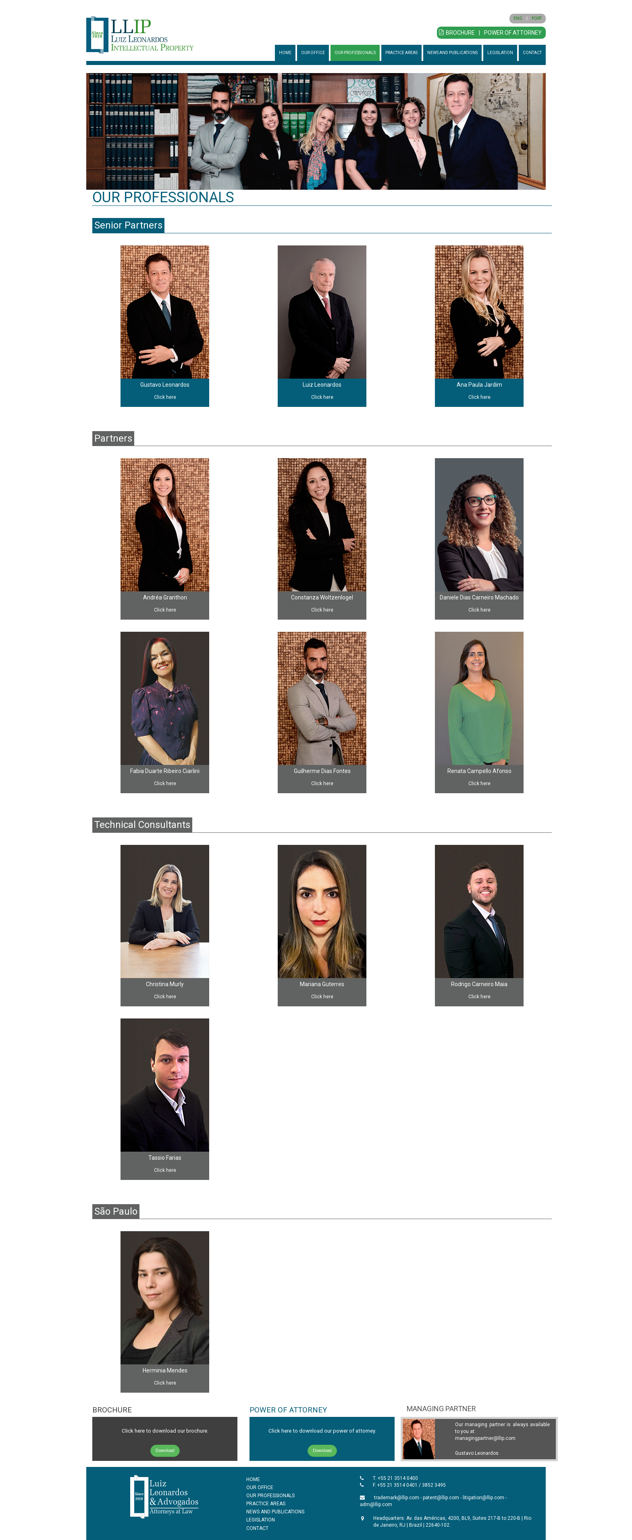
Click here (165, 397)
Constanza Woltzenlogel (322, 597)
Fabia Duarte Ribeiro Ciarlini (165, 771)
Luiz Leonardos (322, 384)
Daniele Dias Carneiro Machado (479, 597)
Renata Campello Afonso (479, 771)
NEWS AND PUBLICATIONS (452, 52)
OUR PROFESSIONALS (355, 52)
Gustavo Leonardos (164, 384)
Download (165, 1450)
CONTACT (532, 52)
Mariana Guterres (322, 984)
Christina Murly (165, 984)
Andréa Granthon (165, 597)
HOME (285, 52)
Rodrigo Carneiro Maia (479, 984)
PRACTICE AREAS (401, 52)
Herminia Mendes (165, 1370)
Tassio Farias (164, 1157)
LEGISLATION (500, 52)
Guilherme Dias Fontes (322, 771)
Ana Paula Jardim (479, 384)
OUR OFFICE (313, 52)
